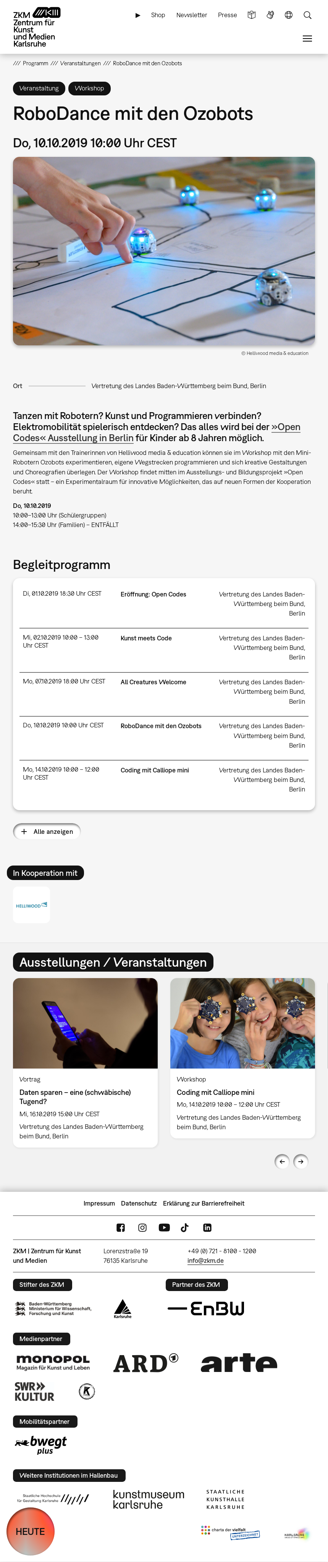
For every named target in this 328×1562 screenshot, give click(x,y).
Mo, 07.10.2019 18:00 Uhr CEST (64, 681)
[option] (85, 1063)
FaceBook (120, 1227)
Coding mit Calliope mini (155, 770)
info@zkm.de (205, 1260)
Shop (158, 15)
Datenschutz (139, 1203)
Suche (307, 15)
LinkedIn (207, 1227)
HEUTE (30, 1531)
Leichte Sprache (251, 15)
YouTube (164, 1227)
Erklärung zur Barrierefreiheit (203, 1203)
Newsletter (191, 15)
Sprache (288, 15)
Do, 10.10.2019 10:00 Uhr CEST (63, 725)
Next (301, 1161)
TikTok (185, 1227)
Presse (227, 15)
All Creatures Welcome (153, 682)
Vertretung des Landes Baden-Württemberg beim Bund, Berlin (179, 386)
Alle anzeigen (53, 831)
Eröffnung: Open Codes (153, 594)
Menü (307, 38)
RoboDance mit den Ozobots (161, 726)
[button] (164, 251)
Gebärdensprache (270, 15)
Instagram (142, 1227)
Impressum (99, 1203)
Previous (282, 1161)
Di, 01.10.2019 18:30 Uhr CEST (62, 593)
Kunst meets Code (146, 638)
